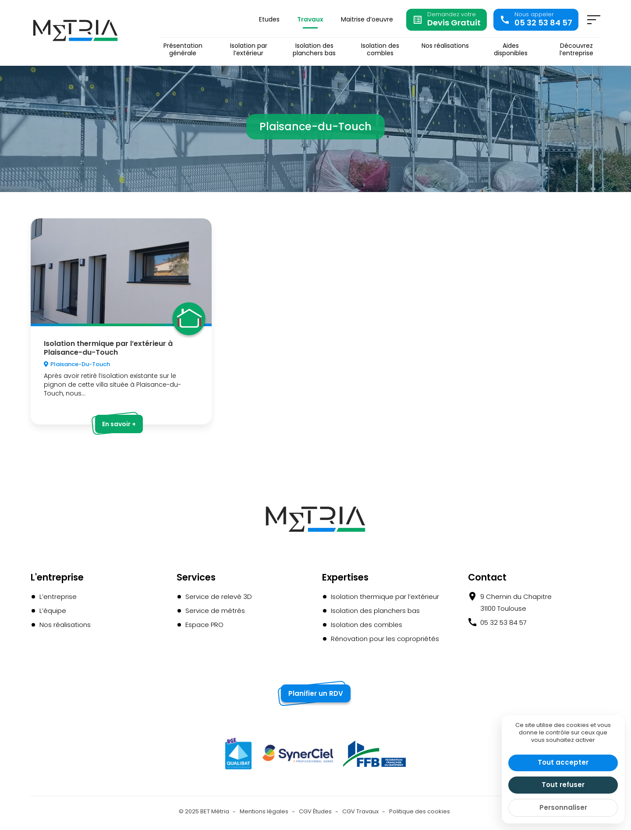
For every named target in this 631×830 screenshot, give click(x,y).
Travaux (310, 19)
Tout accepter (563, 762)
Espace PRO (204, 624)
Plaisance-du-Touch (80, 364)
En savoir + (119, 424)
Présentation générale (182, 49)
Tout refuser (563, 784)
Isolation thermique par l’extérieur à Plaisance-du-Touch (108, 347)
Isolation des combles (380, 49)
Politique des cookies (419, 811)
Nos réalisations (445, 46)
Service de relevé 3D (218, 596)
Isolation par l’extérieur (248, 49)
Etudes (269, 19)
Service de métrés (215, 610)
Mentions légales (264, 811)
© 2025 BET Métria (204, 811)
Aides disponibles (511, 49)
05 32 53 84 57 (503, 622)
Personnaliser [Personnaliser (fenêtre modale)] (563, 807)
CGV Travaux (360, 811)
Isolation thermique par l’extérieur (385, 596)
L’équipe (52, 610)
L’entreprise (58, 596)
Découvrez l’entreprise (576, 49)
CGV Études (315, 811)
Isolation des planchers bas (314, 49)
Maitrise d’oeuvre (367, 19)
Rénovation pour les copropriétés (385, 638)
